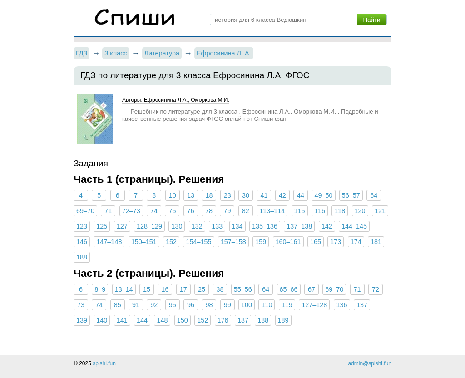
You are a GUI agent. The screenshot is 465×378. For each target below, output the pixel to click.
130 (176, 226)
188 (81, 257)
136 (341, 304)
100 (246, 304)
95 (172, 304)
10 (172, 195)
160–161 (288, 241)
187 (242, 320)
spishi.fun (104, 363)
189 (283, 320)
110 (266, 304)
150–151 (144, 241)
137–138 (299, 226)
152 (171, 241)
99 (227, 304)
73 (80, 304)
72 (375, 289)
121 (380, 210)
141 (122, 320)
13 (190, 195)
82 (245, 210)
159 (260, 241)
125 (101, 226)
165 (315, 241)
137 (361, 304)
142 (327, 226)
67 (311, 289)
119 (287, 304)
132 (197, 226)
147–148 (109, 241)
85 (117, 304)
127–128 (314, 304)
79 (227, 210)
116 (319, 210)
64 (373, 195)
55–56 (243, 289)
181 (376, 241)
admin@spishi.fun (369, 363)
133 (217, 226)
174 (356, 241)
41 (263, 195)
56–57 (351, 195)
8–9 (99, 289)
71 (108, 210)
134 (237, 226)
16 (164, 289)
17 (183, 289)
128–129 (149, 226)
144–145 (354, 226)
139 (81, 320)
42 (282, 195)
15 (146, 289)
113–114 (272, 210)
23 (227, 195)
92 (154, 304)
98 (209, 304)
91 (135, 304)
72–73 (131, 210)
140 (101, 320)
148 (162, 320)
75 (172, 210)
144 (142, 320)
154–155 (198, 241)
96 (190, 304)
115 (299, 210)
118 (339, 210)
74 (154, 210)
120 (360, 210)
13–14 (124, 289)
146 (81, 241)
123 (81, 226)
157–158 (233, 241)
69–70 (85, 210)
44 (300, 195)
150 (182, 320)
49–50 (323, 195)
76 (190, 210)
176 (223, 320)
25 (201, 289)
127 (122, 226)
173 (335, 241)
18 (209, 195)
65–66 (289, 289)
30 (245, 195)
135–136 (264, 226)
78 (209, 210)
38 (219, 289)
